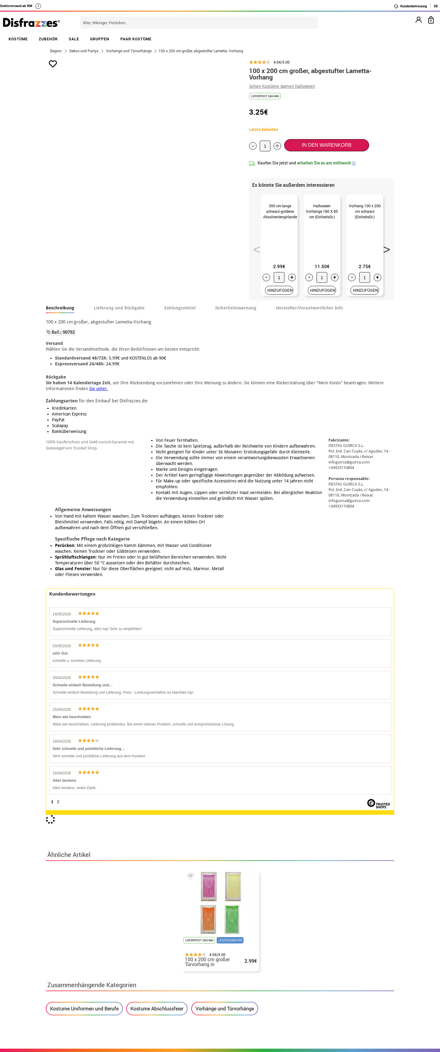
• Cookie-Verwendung (70, 983)
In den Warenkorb (326, 145)
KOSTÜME (18, 38)
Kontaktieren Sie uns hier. (195, 961)
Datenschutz (119, 968)
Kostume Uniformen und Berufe (84, 769)
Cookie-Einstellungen (73, 990)
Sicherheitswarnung (235, 315)
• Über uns (58, 953)
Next (385, 251)
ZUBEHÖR (48, 38)
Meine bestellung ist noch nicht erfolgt (334, 953)
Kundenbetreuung (410, 6)
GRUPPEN (99, 38)
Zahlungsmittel (180, 315)
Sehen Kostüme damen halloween (282, 86)
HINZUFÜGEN (279, 297)
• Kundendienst (64, 975)
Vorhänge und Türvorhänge (225, 769)
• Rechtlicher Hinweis (70, 968)
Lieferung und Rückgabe (119, 315)
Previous (255, 251)
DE (436, 6)
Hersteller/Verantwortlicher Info (309, 315)
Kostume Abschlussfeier (156, 769)
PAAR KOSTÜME (136, 38)
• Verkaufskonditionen (71, 961)
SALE (74, 38)
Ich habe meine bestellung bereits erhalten (338, 968)
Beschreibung (60, 315)
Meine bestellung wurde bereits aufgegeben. (340, 961)
